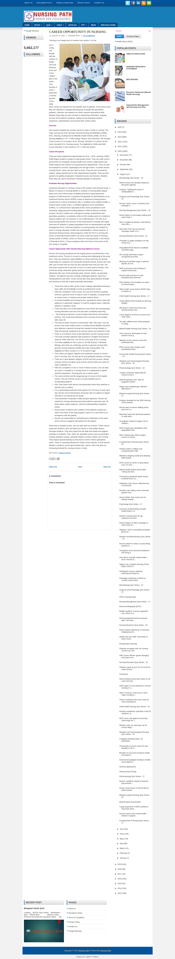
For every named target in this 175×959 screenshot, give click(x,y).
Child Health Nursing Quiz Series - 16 (134, 706)
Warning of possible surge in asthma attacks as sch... (134, 262)
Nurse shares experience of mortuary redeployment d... (134, 631)
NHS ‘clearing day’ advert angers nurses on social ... (132, 436)
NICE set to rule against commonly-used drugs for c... (133, 719)
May (122, 839)
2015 (120, 883)
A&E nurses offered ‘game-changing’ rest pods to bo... (134, 656)
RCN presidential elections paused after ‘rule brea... (133, 619)
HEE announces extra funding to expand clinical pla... (132, 269)
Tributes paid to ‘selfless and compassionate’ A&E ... (130, 450)
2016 (120, 879)
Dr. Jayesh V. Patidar (91, 957)
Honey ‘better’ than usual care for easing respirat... (132, 498)
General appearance (127, 767)
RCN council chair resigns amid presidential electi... (132, 348)
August (123, 174)
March (122, 848)
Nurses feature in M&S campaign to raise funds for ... (133, 524)
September (124, 169)
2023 (120, 137)
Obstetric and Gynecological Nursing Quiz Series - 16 (134, 362)
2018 (120, 869)
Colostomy (123, 674)
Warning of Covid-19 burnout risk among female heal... (132, 309)
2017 (120, 874)
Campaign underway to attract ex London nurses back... (132, 579)
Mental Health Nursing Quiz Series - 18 (135, 329)
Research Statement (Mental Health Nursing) (138, 93)
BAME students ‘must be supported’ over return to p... (133, 612)
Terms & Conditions (64, 3)
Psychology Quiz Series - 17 (130, 504)
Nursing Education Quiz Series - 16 (133, 662)
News (93, 25)
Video (61, 24)
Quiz (50, 24)
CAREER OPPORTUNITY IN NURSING (77, 31)
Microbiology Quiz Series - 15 (131, 585)
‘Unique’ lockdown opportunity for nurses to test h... (132, 374)
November (124, 160)
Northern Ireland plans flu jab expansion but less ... (131, 517)
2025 (120, 127)
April (122, 843)
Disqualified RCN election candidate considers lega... (133, 249)
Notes (39, 24)
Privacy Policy (83, 3)
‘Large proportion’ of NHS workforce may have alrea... (133, 808)
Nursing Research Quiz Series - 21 (133, 236)
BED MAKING (132, 79)
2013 (120, 893)
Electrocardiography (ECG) (130, 606)
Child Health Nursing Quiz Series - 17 (134, 296)
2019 (120, 864)
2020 (120, 151)
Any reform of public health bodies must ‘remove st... (133, 558)
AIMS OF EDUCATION (135, 54)
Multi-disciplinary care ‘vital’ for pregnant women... (131, 381)
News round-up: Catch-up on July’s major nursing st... (133, 694)
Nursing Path (83, 951)
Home (27, 25)
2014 (120, 888)
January (123, 858)
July (122, 829)
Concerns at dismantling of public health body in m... (132, 510)
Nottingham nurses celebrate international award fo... (131, 572)
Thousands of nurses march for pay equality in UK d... (133, 747)
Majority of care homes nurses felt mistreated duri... (133, 341)
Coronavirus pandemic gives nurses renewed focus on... (133, 477)
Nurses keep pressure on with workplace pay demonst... (131, 276)
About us (28, 3)
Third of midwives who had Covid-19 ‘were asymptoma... (134, 701)
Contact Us (99, 3)
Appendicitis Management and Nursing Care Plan (137, 106)
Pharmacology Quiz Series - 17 (132, 776)
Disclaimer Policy (44, 3)
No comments (89, 36)
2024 (120, 132)
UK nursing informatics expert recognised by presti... (131, 256)
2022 (120, 142)
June (122, 834)
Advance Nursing (65, 453)
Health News (122, 41)
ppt (84, 24)
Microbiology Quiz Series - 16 (131, 178)
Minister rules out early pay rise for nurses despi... (133, 726)
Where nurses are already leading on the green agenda (134, 184)
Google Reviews (32, 31)
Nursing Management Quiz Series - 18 (134, 210)
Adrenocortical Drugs (127, 772)
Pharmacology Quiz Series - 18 (132, 368)
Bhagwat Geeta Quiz (34, 908)
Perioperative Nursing (128, 644)
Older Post (107, 466)
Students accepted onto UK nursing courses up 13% (133, 649)
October (123, 164)
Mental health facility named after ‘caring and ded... (132, 471)
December (124, 155)
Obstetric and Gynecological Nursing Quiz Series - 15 (134, 733)
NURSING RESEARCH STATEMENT (135, 68)
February (124, 853)
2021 (120, 146)
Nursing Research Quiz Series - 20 (133, 625)
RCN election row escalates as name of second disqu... (134, 283)
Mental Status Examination (130, 802)
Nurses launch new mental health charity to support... (132, 815)
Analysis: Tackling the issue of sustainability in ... (131, 190)
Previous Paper (108, 25)
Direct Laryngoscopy (127, 597)
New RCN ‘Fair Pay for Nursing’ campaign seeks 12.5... (132, 230)
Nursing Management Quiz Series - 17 (134, 602)
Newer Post (53, 466)
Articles (72, 25)
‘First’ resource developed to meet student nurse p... (133, 334)
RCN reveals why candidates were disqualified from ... (133, 429)
